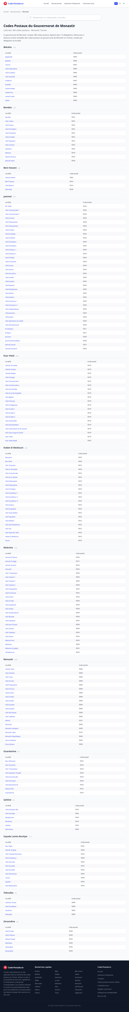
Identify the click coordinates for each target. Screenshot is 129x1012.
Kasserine (78, 977)
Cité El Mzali (9, 697)
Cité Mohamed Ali (11, 785)
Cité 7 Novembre (11, 574)
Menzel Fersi (9, 641)
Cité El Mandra (10, 133)
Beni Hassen (10, 168)
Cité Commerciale (11, 474)
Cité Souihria (9, 145)
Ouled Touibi (9, 97)
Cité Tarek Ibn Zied (12, 533)
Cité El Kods (9, 932)
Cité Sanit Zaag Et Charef (14, 433)
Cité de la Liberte (11, 478)
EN (120, 3)
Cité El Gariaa (10, 401)
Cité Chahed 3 (10, 585)
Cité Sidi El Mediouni (12, 525)
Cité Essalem (9, 282)
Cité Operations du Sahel (14, 321)
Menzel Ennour (10, 157)
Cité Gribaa (9, 609)
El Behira (8, 81)
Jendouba (38, 977)
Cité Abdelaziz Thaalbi (13, 773)
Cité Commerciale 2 (12, 215)
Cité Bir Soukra (10, 370)
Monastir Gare (10, 733)
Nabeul (37, 987)
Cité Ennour (9, 270)
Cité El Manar (10, 936)
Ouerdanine (9, 793)
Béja (56, 971)
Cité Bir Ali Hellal (11, 366)
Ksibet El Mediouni (14, 448)
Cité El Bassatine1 (11, 222)
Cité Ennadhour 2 (11, 497)
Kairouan (58, 977)
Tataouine (78, 990)
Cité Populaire (10, 141)
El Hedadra (9, 329)
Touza (7, 541)
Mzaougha (9, 947)
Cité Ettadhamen (11, 290)
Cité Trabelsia (10, 633)
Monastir (9, 659)
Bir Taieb (8, 207)
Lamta (7, 878)
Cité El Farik (9, 693)
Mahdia (77, 980)
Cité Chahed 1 (10, 577)
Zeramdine (10, 921)
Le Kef (57, 980)
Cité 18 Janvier (10, 466)
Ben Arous (78, 971)
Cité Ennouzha (10, 274)
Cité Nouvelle (10, 77)
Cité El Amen (9, 218)
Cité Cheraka (9, 673)
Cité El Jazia (9, 126)
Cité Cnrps (9, 677)
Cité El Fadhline (10, 907)
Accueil (46, 3)
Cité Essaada (9, 705)
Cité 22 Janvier (10, 765)
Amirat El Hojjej (10, 562)
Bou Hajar (8, 847)
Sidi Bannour (10, 653)
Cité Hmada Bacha (12, 613)
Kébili (37, 980)
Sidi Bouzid (79, 987)
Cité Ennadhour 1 (11, 493)
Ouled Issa (9, 93)
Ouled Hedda (10, 89)
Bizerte (37, 974)
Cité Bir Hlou (9, 669)
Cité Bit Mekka (10, 374)
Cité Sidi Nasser (10, 713)
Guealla (8, 85)
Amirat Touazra (10, 566)
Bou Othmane (10, 761)
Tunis (57, 993)
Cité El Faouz (9, 689)
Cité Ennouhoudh (11, 777)
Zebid (7, 101)
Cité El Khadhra (10, 129)
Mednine (58, 983)
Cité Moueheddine (12, 425)
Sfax (56, 987)
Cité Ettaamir (10, 286)
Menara (8, 153)
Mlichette (8, 943)
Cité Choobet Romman (13, 854)
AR (124, 3)
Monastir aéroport (11, 729)
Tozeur (37, 993)
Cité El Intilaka (10, 234)
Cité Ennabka (10, 137)
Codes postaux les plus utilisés (109, 982)
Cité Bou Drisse (10, 903)
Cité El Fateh (9, 230)
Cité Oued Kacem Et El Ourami (16, 429)
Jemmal (8, 337)
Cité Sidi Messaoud (12, 325)
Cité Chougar (10, 378)
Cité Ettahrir (9, 186)
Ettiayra (8, 333)
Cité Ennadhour (10, 858)
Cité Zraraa (9, 637)
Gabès (57, 974)
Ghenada (8, 190)
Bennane (8, 458)
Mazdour (8, 149)
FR (116, 3)
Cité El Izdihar (10, 73)
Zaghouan (78, 993)
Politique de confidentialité (107, 993)
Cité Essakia (9, 505)
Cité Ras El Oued (11, 625)
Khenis (7, 721)
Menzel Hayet (10, 939)
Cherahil (8, 570)
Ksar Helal (9, 356)
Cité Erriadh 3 (10, 417)
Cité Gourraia (10, 862)
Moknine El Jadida (11, 649)
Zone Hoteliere (10, 741)
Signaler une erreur (105, 989)
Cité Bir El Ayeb (10, 850)
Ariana (37, 971)
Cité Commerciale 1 (12, 211)
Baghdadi (8, 57)
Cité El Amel (9, 681)
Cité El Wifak (9, 258)
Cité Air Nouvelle (11, 470)
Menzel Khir (9, 789)
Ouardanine (10, 751)
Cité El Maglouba (11, 405)
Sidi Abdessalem (11, 886)
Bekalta (8, 47)
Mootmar (8, 822)
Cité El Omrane (10, 593)
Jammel (8, 196)
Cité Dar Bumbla (11, 390)
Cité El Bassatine (11, 69)
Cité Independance (12, 309)
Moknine (9, 547)
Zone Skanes (9, 745)
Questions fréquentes (72, 3)
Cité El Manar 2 (10, 254)
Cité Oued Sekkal (11, 513)
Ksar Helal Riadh (11, 441)
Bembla (8, 107)
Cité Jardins (9, 317)
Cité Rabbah (9, 521)
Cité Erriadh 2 (10, 413)
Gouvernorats (56, 3)
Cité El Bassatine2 (11, 226)
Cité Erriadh (9, 278)
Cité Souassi (9, 629)
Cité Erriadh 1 (10, 409)
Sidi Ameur (9, 830)
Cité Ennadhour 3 (11, 501)
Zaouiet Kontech (11, 349)
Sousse (57, 990)
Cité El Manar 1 (10, 250)
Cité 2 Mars (9, 122)
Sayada (7, 882)
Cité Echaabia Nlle (11, 810)
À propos (101, 978)
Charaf (7, 65)
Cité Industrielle (11, 421)
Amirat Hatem (10, 178)
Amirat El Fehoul (11, 558)
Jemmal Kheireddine (12, 341)
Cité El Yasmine (10, 262)
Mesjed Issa (9, 818)
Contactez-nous (88, 3)
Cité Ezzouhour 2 (11, 306)
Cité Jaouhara (10, 313)
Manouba (38, 983)
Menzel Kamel (10, 345)
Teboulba (9, 893)
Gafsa (77, 974)
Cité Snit (8, 529)
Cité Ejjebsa (9, 397)
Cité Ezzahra (9, 298)
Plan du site (102, 996)
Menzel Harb (10, 161)
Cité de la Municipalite (13, 394)
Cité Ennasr (9, 266)
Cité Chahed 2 (10, 581)
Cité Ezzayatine (10, 509)
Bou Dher (8, 462)
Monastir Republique (12, 737)
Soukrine (8, 911)
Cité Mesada (9, 617)
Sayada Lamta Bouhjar (16, 836)
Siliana (37, 990)
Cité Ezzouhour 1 (11, 302)
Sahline (8, 800)
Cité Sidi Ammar (11, 874)
